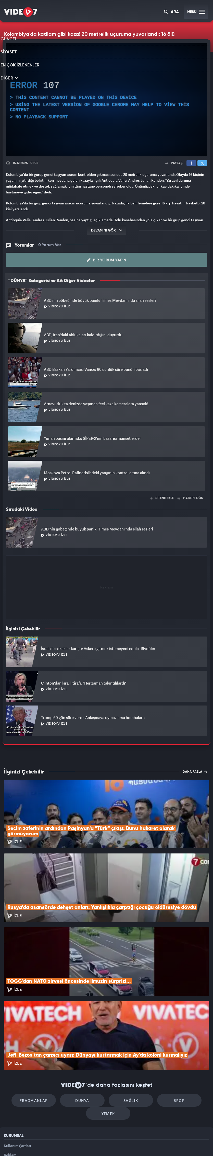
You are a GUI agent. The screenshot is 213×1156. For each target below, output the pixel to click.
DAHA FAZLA (195, 771)
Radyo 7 (64, 1143)
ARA (172, 12)
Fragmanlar (41, 1037)
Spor (172, 1037)
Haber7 (133, 1143)
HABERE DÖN (190, 498)
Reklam (10, 1096)
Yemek (108, 1052)
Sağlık (128, 1037)
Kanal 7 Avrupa (84, 1143)
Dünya (85, 1037)
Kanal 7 (42, 1143)
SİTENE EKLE (162, 498)
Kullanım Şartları (17, 1084)
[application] (106, 100)
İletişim (10, 1108)
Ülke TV (104, 1143)
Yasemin (165, 1143)
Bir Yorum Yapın (106, 259)
